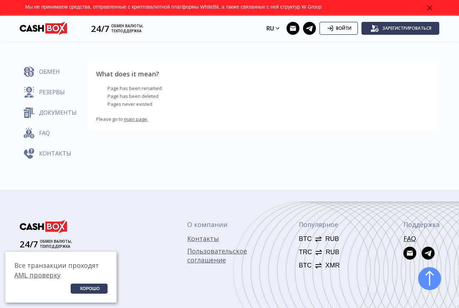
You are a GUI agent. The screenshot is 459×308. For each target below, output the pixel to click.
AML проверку (37, 275)
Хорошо (90, 288)
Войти (338, 28)
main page (135, 119)
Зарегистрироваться (400, 28)
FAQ (409, 238)
